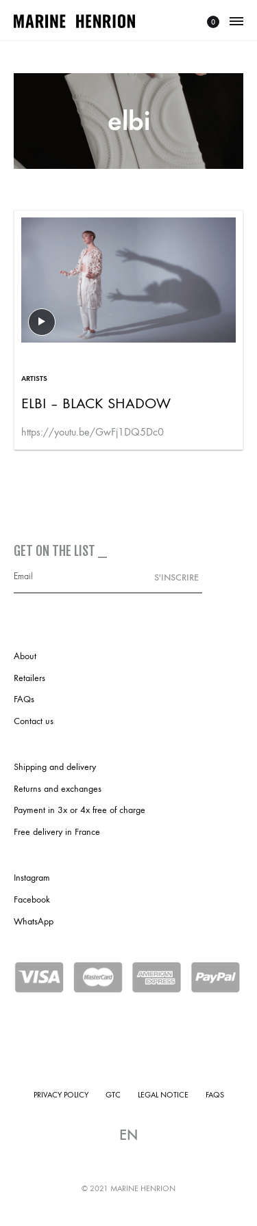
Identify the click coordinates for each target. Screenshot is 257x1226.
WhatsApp (33, 921)
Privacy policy (61, 1095)
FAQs (24, 699)
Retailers (29, 678)
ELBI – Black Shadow (96, 403)
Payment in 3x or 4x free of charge (79, 810)
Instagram (32, 877)
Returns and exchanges (57, 789)
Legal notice (163, 1095)
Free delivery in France (57, 832)
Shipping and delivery (55, 767)
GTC (113, 1095)
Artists (34, 378)
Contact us (33, 721)
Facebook (32, 899)
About (25, 656)
